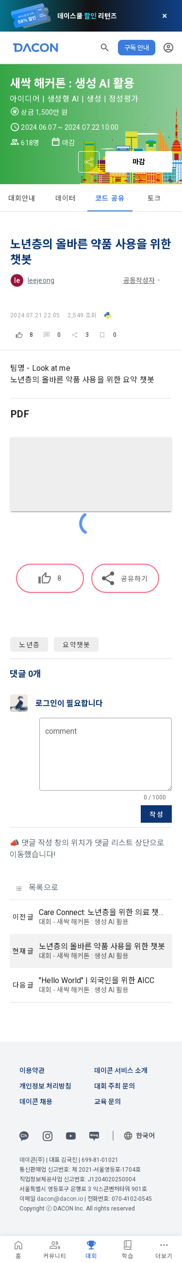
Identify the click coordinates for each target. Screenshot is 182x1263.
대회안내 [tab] (22, 198)
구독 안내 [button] (136, 48)
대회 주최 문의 (114, 1086)
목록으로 (37, 887)
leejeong (41, 280)
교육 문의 (107, 1102)
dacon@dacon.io (60, 1198)
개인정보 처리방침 (45, 1086)
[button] (105, 47)
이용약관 (32, 1070)
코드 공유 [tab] (110, 198)
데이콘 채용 (35, 1102)
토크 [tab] (155, 198)
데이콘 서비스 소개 (121, 1070)
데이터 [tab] (65, 198)
